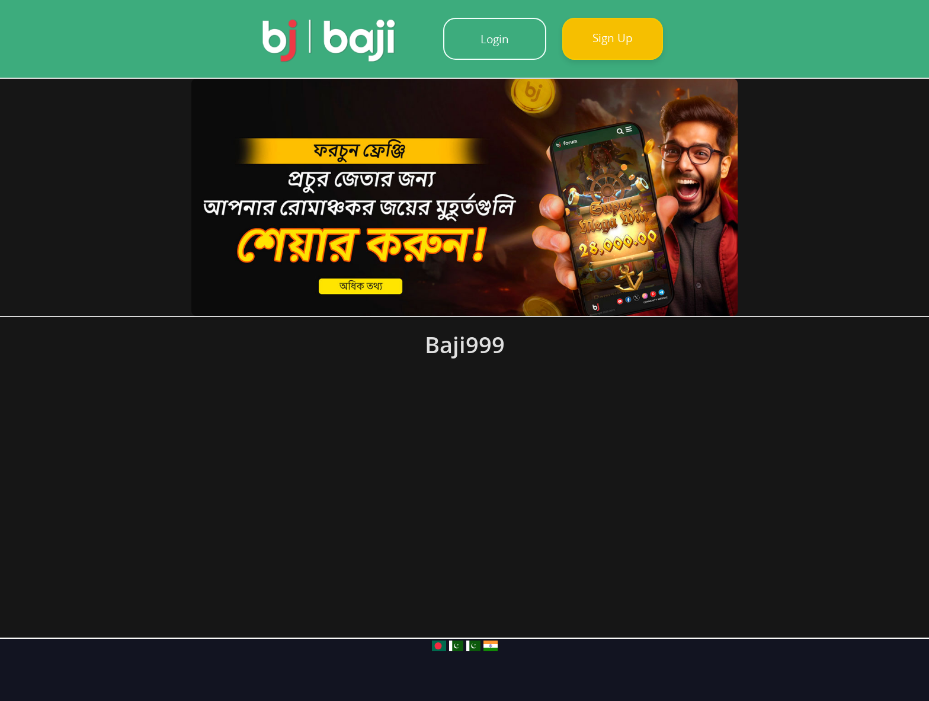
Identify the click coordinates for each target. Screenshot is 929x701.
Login (494, 39)
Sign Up (612, 38)
